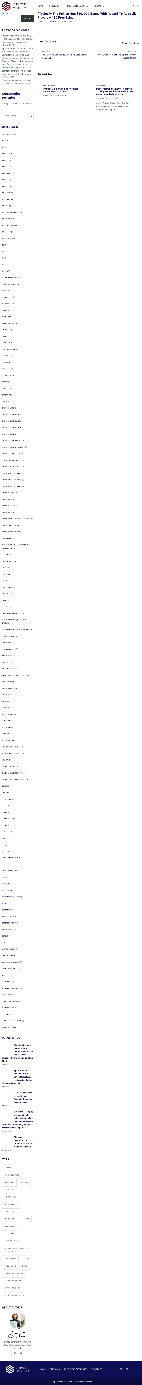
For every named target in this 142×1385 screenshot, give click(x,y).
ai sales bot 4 (7, 297)
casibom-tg (6, 395)
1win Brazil (6, 199)
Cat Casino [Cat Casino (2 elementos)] (24, 1182)
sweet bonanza (8, 916)
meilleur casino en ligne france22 (15, 675)
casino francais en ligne (11, 460)
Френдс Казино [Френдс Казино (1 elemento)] (10, 1266)
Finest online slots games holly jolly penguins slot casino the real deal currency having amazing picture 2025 (17, 1053)
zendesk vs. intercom (10, 1001)
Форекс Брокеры (9, 1027)
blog (4, 362)
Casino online (7, 499)
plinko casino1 (8, 819)
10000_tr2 (5, 167)
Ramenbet (6, 838)
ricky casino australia (11, 858)
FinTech (5, 568)
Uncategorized (8, 949)
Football (5, 581)
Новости (5, 1014)
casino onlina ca (8, 493)
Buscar (5, 13)
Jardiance (6, 643)
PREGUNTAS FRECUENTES (75, 1369)
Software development (11, 897)
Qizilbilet (5, 832)
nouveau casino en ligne (11, 747)
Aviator (5, 310)
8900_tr (5, 271)
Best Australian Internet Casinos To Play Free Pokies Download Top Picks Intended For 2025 (115, 91)
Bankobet (6, 330)
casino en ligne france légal (13, 447)
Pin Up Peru (6, 799)
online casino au (68, 21)
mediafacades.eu (8, 669)
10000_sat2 (6, 154)
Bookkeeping (7, 375)
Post (4, 825)
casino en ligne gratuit (11, 454)
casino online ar (8, 506)
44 (3, 258)
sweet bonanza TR (9, 923)
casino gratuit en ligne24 (12, 486)
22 (3, 251)
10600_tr (5, 186)
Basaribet (6, 336)
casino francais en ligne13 (12, 467)
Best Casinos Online (10, 349)
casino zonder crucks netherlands (16, 519)
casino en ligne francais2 (12, 441)
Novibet (5, 760)
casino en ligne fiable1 (11, 421)
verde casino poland (10, 969)
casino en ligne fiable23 (11, 427)
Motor (4, 708)
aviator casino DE (9, 323)
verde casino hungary (11, 962)
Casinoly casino (8, 538)
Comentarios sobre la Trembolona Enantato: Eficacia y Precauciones (23, 1098)
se (3, 864)
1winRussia (6, 232)
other (4, 786)
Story (4, 903)
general (5, 607)
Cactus (5, 382)
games (4, 600)
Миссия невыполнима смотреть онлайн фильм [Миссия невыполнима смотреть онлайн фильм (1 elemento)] (17, 1250)
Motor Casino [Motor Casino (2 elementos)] (10, 1204)
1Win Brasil (6, 193)
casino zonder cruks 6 (11, 532)
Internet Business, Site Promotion (15, 629)
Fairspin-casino (8, 561)
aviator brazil (7, 317)
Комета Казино (8, 1008)
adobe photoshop (9, 284)
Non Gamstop (7, 740)
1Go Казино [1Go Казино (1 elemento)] (9, 1167)
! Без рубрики (7, 134)
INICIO (43, 1369)
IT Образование (8, 636)
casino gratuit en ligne (11, 473)
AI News (5, 291)
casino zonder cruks (10, 525)
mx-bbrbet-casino (9, 714)
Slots (4, 877)
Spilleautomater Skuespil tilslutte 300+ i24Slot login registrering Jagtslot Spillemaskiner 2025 (17, 51)
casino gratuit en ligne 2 (12, 480)
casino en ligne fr (9, 434)
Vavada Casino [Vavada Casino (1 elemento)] (10, 1219)
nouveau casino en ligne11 (12, 753)
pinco (4, 806)
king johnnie (7, 656)
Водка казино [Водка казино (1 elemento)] (10, 1226)
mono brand (7, 682)
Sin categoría (7, 871)
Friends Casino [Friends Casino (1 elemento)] (10, 1189)
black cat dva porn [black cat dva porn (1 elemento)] (12, 1175)
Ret (3, 845)
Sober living (7, 890)
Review (4, 851)
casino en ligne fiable (10, 414)
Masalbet (6, 662)
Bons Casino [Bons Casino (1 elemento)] (9, 1182)
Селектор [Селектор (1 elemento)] (25, 1259)
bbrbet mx (6, 343)
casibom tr (6, 388)
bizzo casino (7, 356)
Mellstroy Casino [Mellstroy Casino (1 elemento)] (11, 1197)
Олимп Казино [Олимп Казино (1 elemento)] (10, 1259)
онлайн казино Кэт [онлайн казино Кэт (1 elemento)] (12, 1288)
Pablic (4, 793)
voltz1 (4, 975)
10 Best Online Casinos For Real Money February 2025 (60, 90)
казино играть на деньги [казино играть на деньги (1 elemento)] (14, 1273)
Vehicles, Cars (7, 956)
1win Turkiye (7, 219)
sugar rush (6, 910)
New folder (6, 721)
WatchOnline (7, 995)
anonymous (6, 304)
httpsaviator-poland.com (12, 613)
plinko (4, 812)
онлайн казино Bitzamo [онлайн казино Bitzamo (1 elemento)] (14, 1280)
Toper (4, 936)
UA (3, 942)
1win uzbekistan (8, 225)
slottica (5, 884)
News (4, 734)
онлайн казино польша (12, 1021)
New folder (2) (7, 727)
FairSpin (5, 555)
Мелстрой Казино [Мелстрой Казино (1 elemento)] (11, 1241)
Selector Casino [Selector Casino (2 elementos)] (11, 1211)
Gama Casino (7, 594)
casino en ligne (8, 408)
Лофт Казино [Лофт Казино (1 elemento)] (9, 1233)
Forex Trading (7, 587)
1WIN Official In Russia (11, 212)
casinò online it (8, 512)
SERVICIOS (55, 1369)
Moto (4, 701)
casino (4, 401)
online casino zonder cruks (13, 773)
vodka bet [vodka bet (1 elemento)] (25, 1219)
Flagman (5, 574)
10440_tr (5, 180)
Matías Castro (43, 21)
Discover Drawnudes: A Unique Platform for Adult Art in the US (23, 1142)
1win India (6, 206)
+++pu (4, 141)
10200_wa (5, 173)
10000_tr (5, 160)
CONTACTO (97, 1369)
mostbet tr (6, 695)
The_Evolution (8, 929)
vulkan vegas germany (11, 988)
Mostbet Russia (8, 688)
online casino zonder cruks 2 (13, 779)
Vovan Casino (7, 982)
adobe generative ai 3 (10, 278)
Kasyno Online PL (9, 649)
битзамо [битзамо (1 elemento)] (25, 1266)
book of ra (6, 369)
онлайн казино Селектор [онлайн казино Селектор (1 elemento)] (14, 1295)
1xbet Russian (7, 238)
